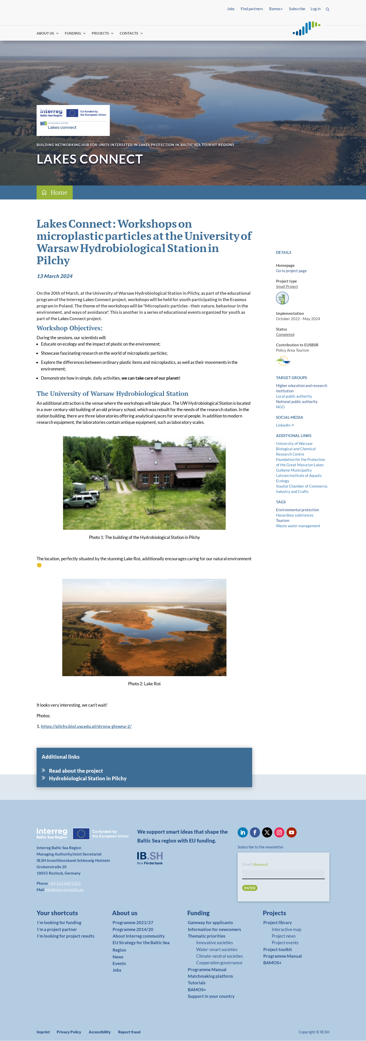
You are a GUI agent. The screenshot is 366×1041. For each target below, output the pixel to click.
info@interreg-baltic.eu (64, 890)
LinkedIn (283, 425)
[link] (63, 914)
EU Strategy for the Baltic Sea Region (141, 946)
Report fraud (129, 1032)
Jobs (231, 8)
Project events (285, 942)
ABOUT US (45, 34)
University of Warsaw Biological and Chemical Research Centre (296, 449)
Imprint (43, 1032)
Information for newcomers (214, 929)
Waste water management (298, 526)
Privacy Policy (69, 1032)
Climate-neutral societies (219, 956)
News (118, 957)
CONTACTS (129, 34)
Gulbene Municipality (294, 470)
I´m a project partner (57, 929)
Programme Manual (207, 969)
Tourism (282, 520)
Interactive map (286, 929)
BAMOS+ (197, 989)
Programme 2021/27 (133, 922)
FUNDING (73, 34)
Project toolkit (277, 949)
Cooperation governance (219, 963)
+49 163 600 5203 (65, 883)
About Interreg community (139, 936)
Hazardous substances (295, 515)
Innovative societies (214, 942)
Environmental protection (297, 510)
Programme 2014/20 (133, 929)
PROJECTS (100, 34)
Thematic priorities (206, 936)
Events (119, 963)
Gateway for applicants (210, 922)
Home (59, 192)
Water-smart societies (216, 949)
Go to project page (291, 271)
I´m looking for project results (65, 936)
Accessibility (100, 1032)
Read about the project (76, 771)
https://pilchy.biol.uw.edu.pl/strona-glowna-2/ (86, 726)
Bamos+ (276, 8)
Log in (316, 8)
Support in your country (211, 996)
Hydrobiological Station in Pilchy (88, 778)
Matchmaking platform (210, 976)
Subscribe (297, 8)
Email (255, 865)
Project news (284, 936)
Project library (277, 922)
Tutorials (196, 983)
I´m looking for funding (59, 922)
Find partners (252, 8)
